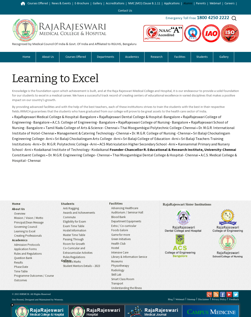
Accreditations (115, 3)
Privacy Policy (219, 299)
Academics (132, 57)
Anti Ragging (71, 208)
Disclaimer (203, 299)
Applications (172, 3)
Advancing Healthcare (124, 208)
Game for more (120, 235)
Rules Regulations (74, 257)
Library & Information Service (129, 257)
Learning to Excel (55, 78)
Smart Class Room (122, 279)
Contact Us (125, 11)
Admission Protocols (27, 245)
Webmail (215, 3)
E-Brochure (82, 3)
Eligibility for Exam (74, 221)
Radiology (117, 270)
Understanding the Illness (126, 288)
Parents (201, 3)
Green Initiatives (121, 239)
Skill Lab (116, 274)
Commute (69, 217)
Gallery (97, 3)
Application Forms (25, 249)
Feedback (234, 299)
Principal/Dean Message (28, 222)
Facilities (179, 57)
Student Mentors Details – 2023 (81, 266)
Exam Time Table (73, 226)
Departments (105, 57)
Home (19, 3)
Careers (229, 3)
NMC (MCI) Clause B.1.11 (144, 3)
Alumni (187, 3)
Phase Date (21, 267)
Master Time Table (74, 235)
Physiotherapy (120, 266)
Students (202, 57)
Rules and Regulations (28, 254)
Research (156, 57)
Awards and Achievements (79, 213)
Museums (117, 261)
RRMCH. (25, 294)
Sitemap (191, 299)
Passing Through (73, 239)
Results (18, 262)
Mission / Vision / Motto (28, 218)
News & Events (61, 3)
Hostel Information (74, 230)
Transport (117, 283)
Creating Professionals (28, 236)
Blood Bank (118, 217)
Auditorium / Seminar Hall (127, 212)
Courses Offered (38, 3)
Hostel (115, 248)
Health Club (118, 244)
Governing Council (25, 227)
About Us (48, 57)
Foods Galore (119, 230)
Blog (170, 299)
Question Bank (23, 258)
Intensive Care (119, 252)
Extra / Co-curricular (123, 226)
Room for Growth (74, 244)
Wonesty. (58, 299)
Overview (19, 214)
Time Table (21, 271)
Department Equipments (126, 221)
